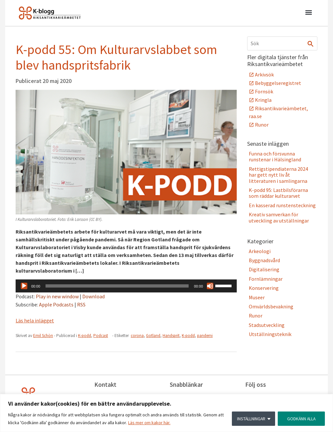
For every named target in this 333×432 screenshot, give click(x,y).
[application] (126, 285)
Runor (262, 124)
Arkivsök (264, 74)
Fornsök (264, 91)
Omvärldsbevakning (271, 306)
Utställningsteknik (270, 334)
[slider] (117, 286)
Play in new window (57, 296)
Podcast (100, 335)
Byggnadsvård (264, 260)
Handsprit (171, 335)
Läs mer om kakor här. (149, 422)
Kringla (263, 100)
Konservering (264, 288)
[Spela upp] (24, 286)
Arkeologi (260, 251)
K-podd (84, 335)
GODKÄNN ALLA (300, 419)
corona (137, 335)
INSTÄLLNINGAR (249, 419)
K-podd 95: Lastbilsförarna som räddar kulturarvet (278, 193)
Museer (257, 297)
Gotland (153, 335)
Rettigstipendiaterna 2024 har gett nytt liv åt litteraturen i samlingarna (278, 175)
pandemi (205, 335)
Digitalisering (264, 269)
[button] (308, 13)
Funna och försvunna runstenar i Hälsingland (275, 156)
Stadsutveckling (267, 325)
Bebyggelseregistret (278, 83)
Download (93, 296)
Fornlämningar (266, 279)
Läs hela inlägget (35, 320)
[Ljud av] (210, 286)
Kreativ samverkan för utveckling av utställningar (279, 217)
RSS (81, 304)
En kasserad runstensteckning (282, 205)
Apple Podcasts (56, 304)
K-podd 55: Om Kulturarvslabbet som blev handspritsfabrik (116, 57)
